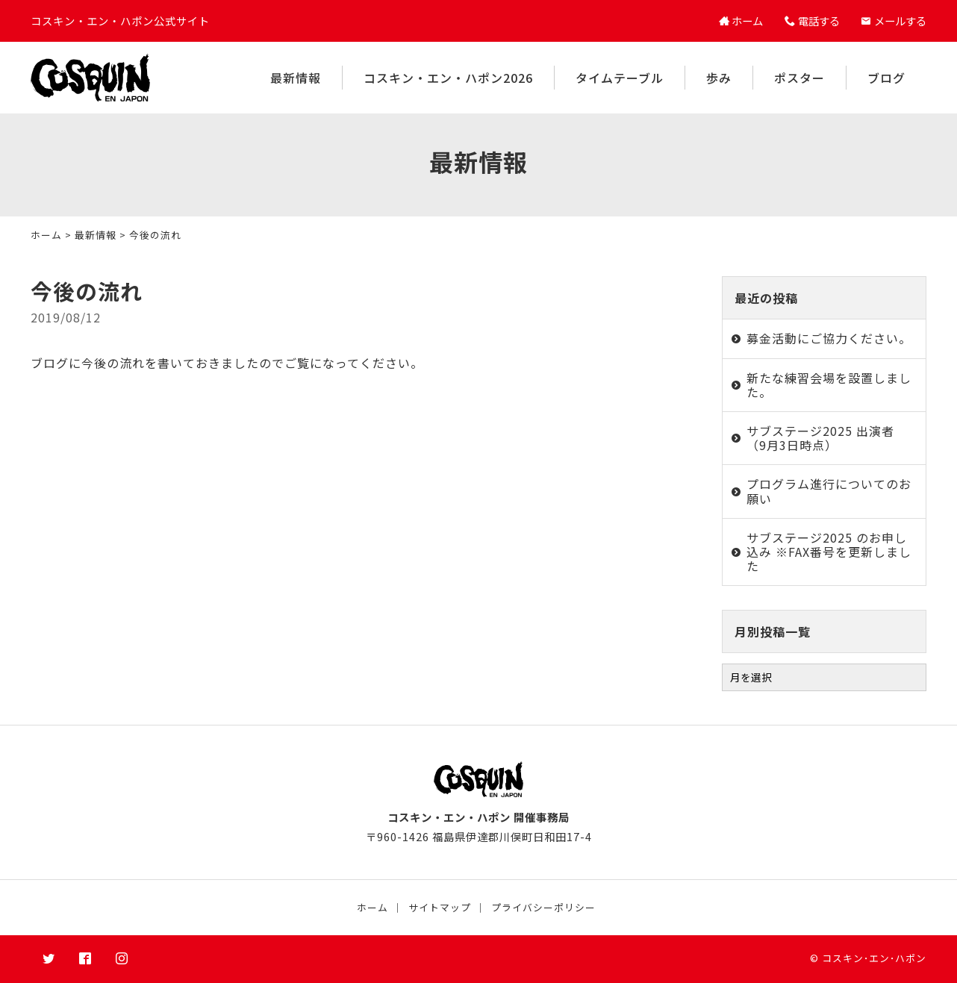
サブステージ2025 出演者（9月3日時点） (820, 438)
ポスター (799, 78)
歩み (719, 78)
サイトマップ (439, 907)
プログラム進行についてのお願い (828, 491)
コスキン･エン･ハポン (874, 958)
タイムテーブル (620, 78)
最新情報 (295, 78)
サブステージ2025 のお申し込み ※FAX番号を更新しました (828, 551)
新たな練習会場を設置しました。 (828, 385)
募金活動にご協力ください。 (828, 338)
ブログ (886, 78)
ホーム (46, 235)
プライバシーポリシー (543, 907)
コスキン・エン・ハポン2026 (448, 78)
